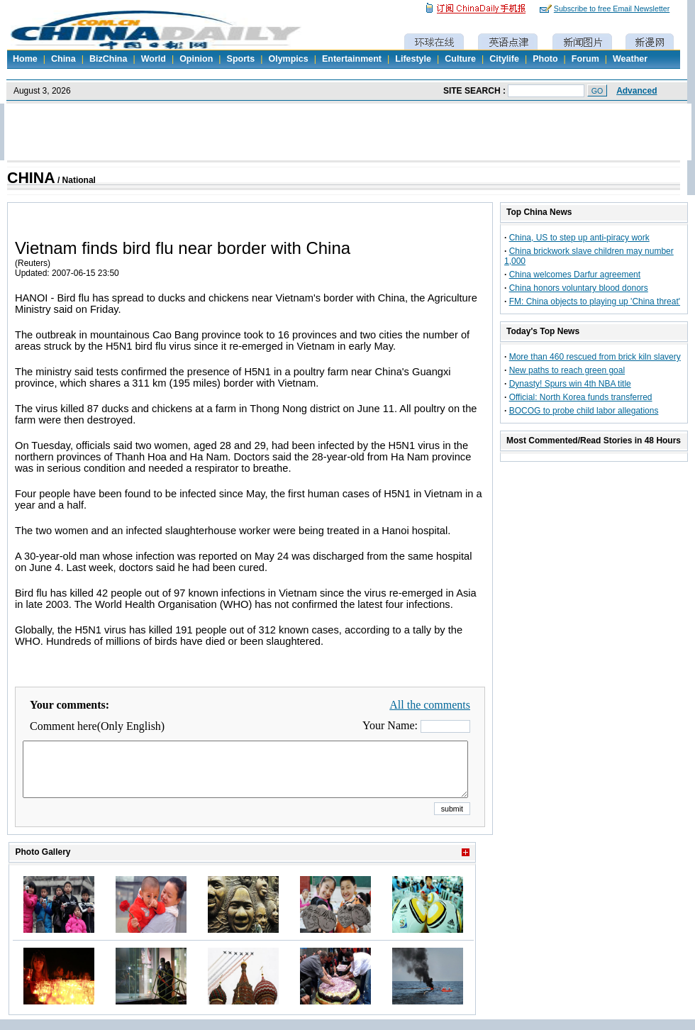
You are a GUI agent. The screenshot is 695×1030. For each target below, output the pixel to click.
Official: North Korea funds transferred (580, 397)
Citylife (504, 59)
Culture (460, 59)
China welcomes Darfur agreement (574, 274)
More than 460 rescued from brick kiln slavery (595, 357)
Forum (585, 59)
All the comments (429, 705)
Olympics (288, 59)
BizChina (108, 59)
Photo (545, 59)
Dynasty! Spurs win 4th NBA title (570, 384)
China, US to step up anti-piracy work (579, 238)
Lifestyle (413, 59)
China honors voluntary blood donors (578, 288)
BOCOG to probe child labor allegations (584, 411)
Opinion (196, 59)
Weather (630, 59)
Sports (241, 59)
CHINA (31, 178)
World (153, 59)
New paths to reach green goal (567, 370)
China (63, 59)
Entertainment (352, 59)
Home (25, 59)
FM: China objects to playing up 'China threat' (594, 301)
